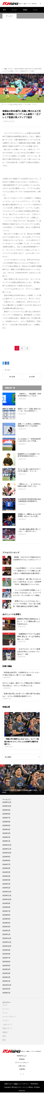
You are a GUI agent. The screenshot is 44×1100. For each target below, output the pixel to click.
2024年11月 (6, 849)
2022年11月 (6, 942)
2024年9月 (6, 857)
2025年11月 (6, 802)
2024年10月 (6, 853)
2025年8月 (6, 814)
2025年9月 (6, 810)
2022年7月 (6, 958)
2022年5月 (6, 965)
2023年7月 (6, 911)
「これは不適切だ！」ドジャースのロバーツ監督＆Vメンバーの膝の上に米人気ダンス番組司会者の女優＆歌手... (27, 570)
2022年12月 (6, 938)
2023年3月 (6, 927)
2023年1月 (6, 934)
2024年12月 (6, 845)
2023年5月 (6, 919)
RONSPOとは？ (22, 1056)
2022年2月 (6, 977)
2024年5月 (6, 872)
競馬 (4, 1036)
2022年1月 (6, 981)
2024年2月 (6, 884)
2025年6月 (6, 822)
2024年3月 (6, 880)
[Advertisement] (22, 44)
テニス (35, 10)
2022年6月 (6, 962)
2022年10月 (6, 946)
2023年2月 (6, 930)
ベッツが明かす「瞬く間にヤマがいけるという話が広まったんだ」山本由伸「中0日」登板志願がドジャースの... (27, 581)
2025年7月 (6, 818)
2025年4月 (6, 829)
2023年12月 (6, 892)
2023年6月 (6, 915)
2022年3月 (6, 973)
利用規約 (22, 1059)
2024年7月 (6, 864)
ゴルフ (4, 1005)
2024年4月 (6, 876)
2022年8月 (6, 954)
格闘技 (25, 10)
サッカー (14, 10)
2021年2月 (6, 989)
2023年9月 (6, 903)
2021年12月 (6, 985)
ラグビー (5, 1020)
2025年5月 (6, 825)
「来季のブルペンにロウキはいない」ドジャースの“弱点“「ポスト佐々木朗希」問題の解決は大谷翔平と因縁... (27, 603)
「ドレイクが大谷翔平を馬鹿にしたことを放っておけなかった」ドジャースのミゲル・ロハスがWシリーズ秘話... (27, 592)
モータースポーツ (9, 1017)
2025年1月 (6, 841)
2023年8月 (6, 907)
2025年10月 (6, 806)
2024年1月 (6, 888)
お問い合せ (21, 1066)
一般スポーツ (7, 1024)
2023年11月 (6, 895)
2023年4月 (6, 923)
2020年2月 (6, 993)
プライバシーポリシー (22, 1062)
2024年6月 (6, 868)
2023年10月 (6, 899)
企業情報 (22, 1069)
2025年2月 (6, 837)
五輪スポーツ (7, 1028)
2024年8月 (6, 860)
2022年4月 (6, 969)
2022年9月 (6, 950)
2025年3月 (6, 833)
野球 (4, 10)
